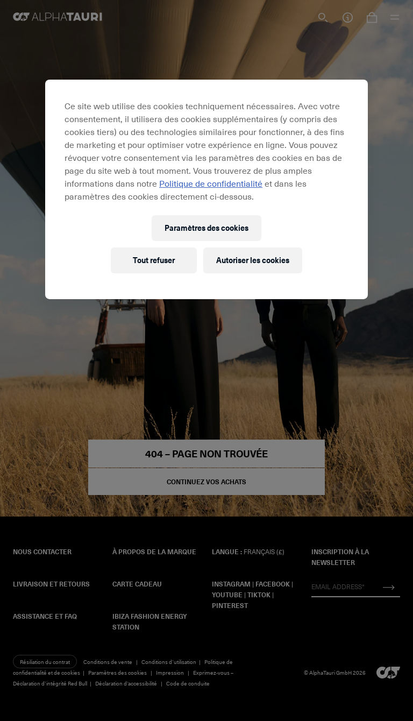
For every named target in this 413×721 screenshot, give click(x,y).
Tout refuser (154, 260)
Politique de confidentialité (210, 182)
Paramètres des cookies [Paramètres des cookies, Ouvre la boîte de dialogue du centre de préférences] (206, 228)
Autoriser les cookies (252, 260)
